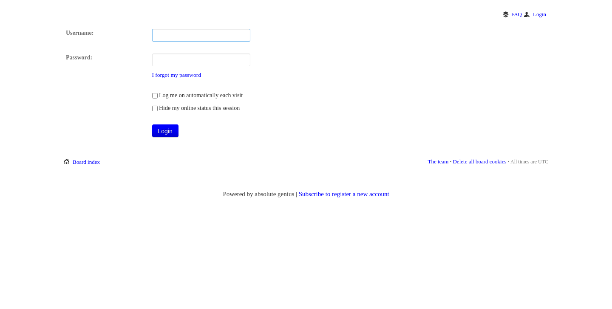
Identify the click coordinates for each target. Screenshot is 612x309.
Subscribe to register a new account (344, 194)
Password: (79, 57)
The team (438, 161)
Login (539, 14)
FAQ (516, 14)
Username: (80, 33)
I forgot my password (176, 75)
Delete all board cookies (479, 161)
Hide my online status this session (196, 108)
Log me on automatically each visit (197, 95)
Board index (86, 162)
